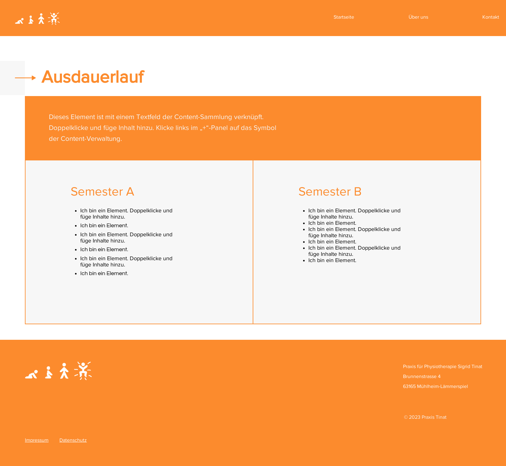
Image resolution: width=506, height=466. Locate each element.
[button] (418, 17)
